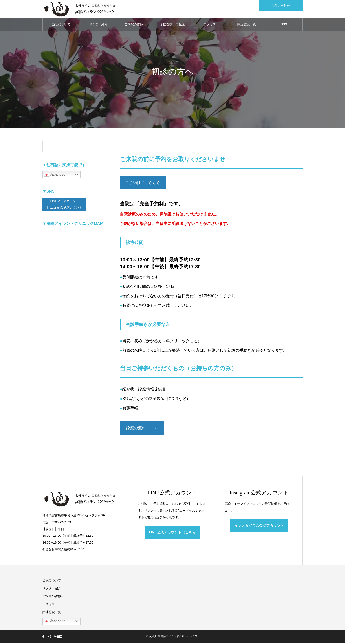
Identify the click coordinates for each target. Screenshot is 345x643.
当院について (61, 24)
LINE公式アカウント (64, 201)
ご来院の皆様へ (135, 24)
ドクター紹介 (98, 24)
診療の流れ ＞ (142, 428)
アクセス (210, 24)
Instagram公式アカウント (64, 207)
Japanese (54, 174)
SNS (284, 24)
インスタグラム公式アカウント (259, 525)
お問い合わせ (280, 5)
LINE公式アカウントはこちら (172, 532)
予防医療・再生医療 (172, 26)
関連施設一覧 (246, 24)
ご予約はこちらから (143, 182)
